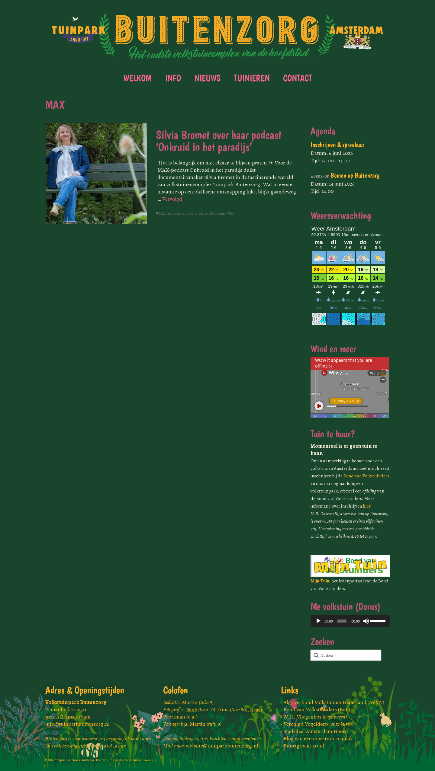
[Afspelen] (318, 621)
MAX (162, 213)
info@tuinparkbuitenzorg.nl (77, 724)
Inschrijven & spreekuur (337, 144)
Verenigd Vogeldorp (318, 724)
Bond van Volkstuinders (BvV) (316, 709)
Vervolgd (172, 198)
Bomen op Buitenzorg (345, 175)
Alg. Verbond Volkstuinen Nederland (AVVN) (333, 702)
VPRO (230, 213)
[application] (350, 621)
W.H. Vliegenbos (315, 716)
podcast (202, 213)
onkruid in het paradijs (181, 213)
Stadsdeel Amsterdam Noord (315, 731)
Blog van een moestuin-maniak (318, 738)
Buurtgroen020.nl (303, 745)
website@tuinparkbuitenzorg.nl (222, 745)
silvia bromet (217, 213)
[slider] (342, 621)
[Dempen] (366, 621)
